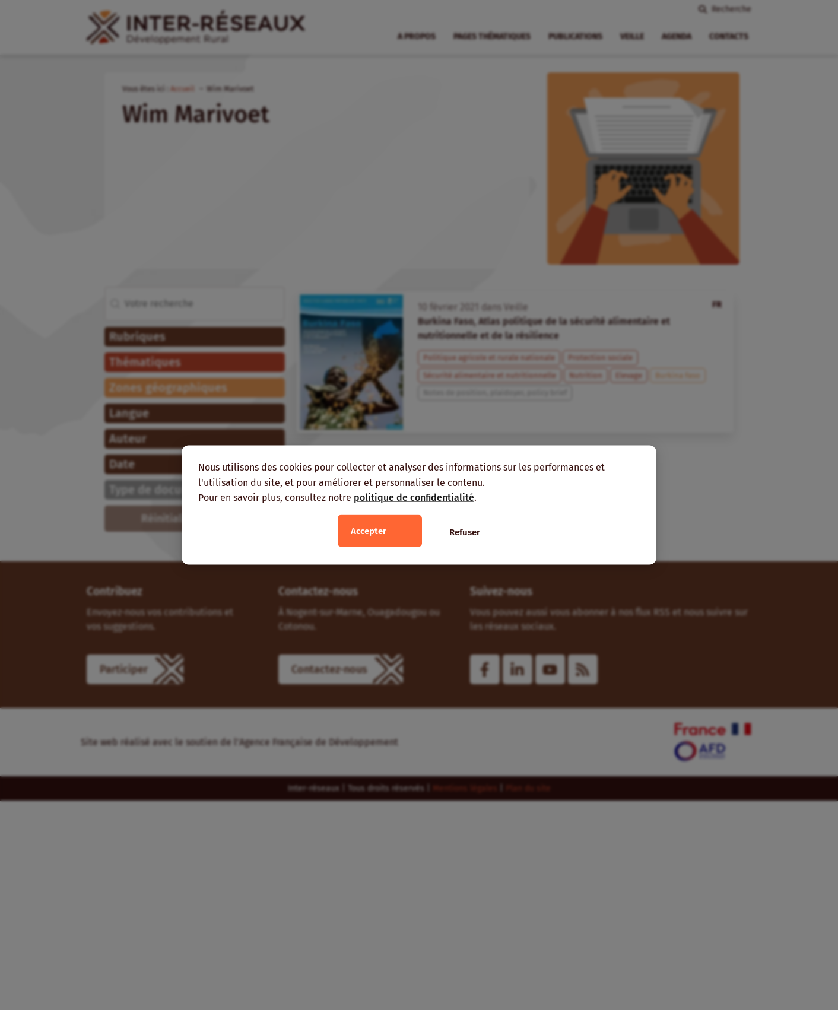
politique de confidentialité (414, 497)
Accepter (368, 530)
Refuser (464, 531)
